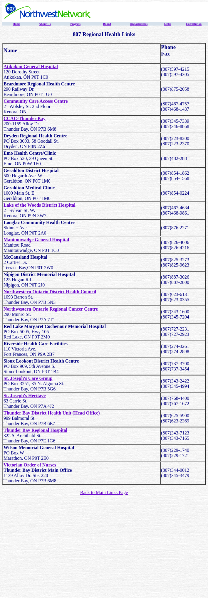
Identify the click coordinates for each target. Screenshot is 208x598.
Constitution (194, 24)
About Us (45, 24)
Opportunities (138, 24)
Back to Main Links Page (104, 492)
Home (16, 24)
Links (167, 24)
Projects (75, 24)
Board (107, 24)
